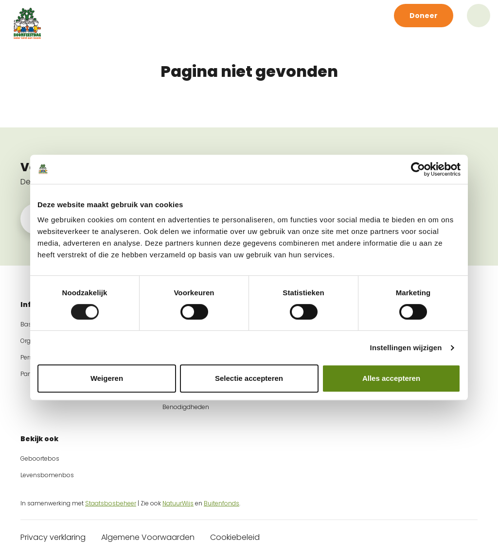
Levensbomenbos (47, 475)
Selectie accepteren (249, 378)
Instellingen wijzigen (406, 347)
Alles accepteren (391, 378)
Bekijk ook (39, 439)
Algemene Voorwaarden (148, 537)
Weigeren (106, 378)
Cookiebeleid (235, 537)
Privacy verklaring (53, 537)
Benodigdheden (185, 407)
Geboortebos (39, 458)
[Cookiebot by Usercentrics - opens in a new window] (418, 169)
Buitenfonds (221, 503)
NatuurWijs (178, 503)
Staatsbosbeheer (110, 503)
